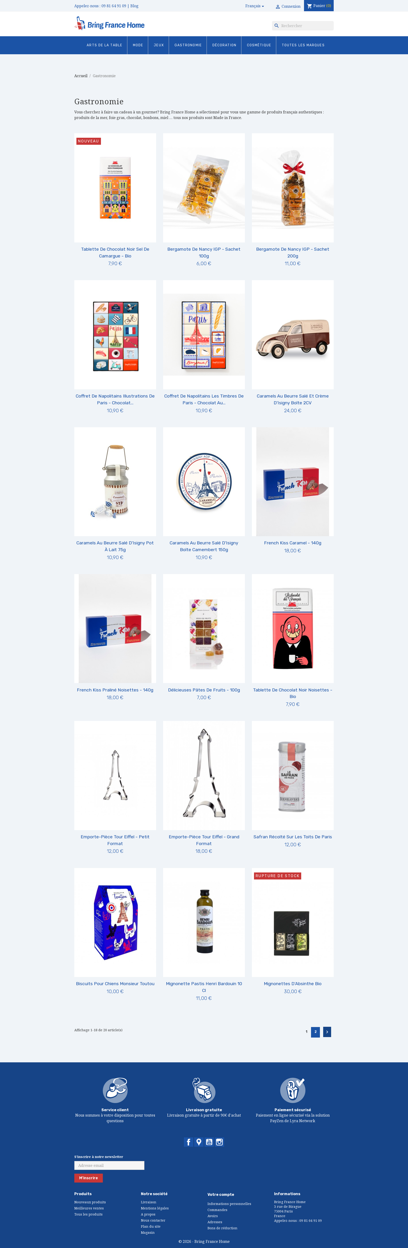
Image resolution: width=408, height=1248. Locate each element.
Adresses (215, 1222)
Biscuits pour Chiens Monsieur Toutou (115, 983)
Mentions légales (155, 1208)
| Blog (133, 5)
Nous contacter (153, 1220)
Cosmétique (259, 45)
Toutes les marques (303, 45)
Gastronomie (188, 45)
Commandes (217, 1210)
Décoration (224, 45)
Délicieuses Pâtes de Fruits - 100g (204, 690)
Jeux (159, 45)
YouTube (209, 1142)
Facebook (188, 1142)
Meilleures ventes (89, 1208)
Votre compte (221, 1194)
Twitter (199, 1142)
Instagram (219, 1142)
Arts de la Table (104, 45)
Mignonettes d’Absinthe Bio (293, 983)
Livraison (148, 1202)
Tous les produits (88, 1214)
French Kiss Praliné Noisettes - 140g (115, 690)
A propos (148, 1214)
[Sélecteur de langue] (255, 6)
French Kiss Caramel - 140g (292, 543)
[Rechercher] (303, 25)
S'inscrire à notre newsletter (98, 1156)
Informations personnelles (229, 1203)
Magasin (148, 1232)
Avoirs (213, 1216)
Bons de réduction (222, 1228)
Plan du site (151, 1226)
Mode (138, 45)
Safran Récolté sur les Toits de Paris (293, 836)
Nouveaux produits (90, 1202)
